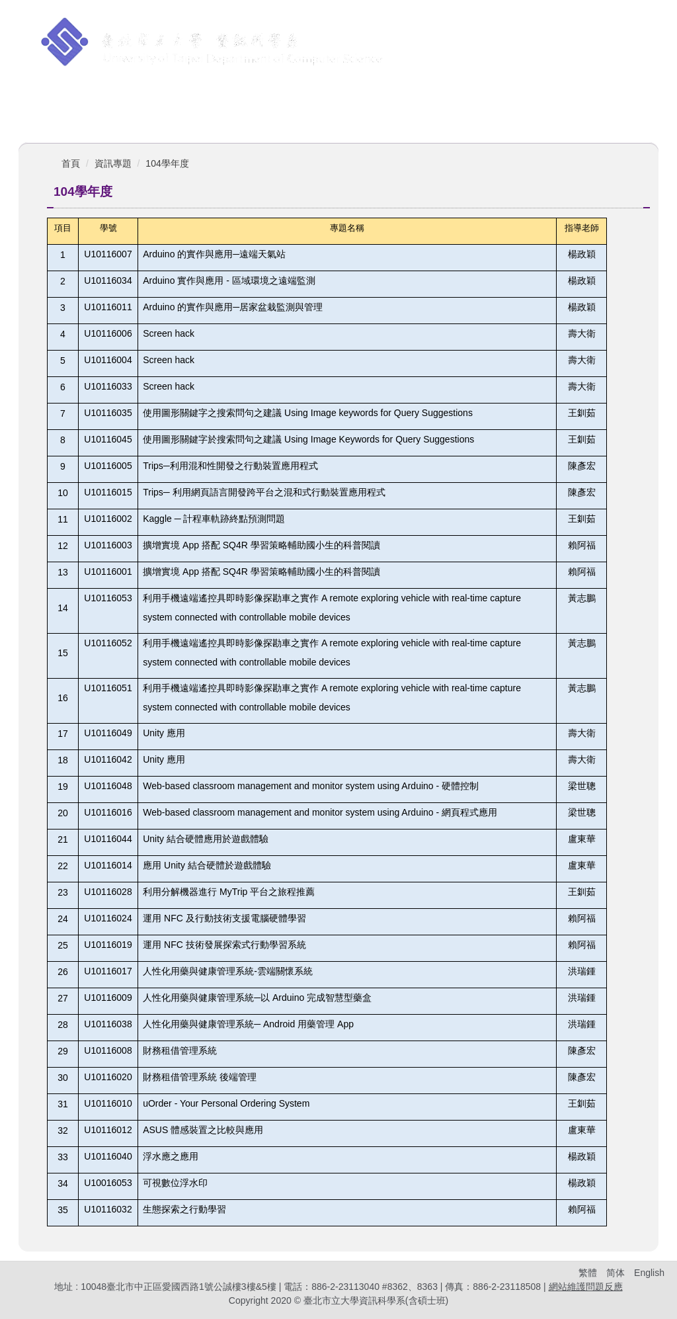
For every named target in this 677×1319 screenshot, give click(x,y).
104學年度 (166, 163)
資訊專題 (113, 163)
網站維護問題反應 (586, 1286)
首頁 (70, 163)
